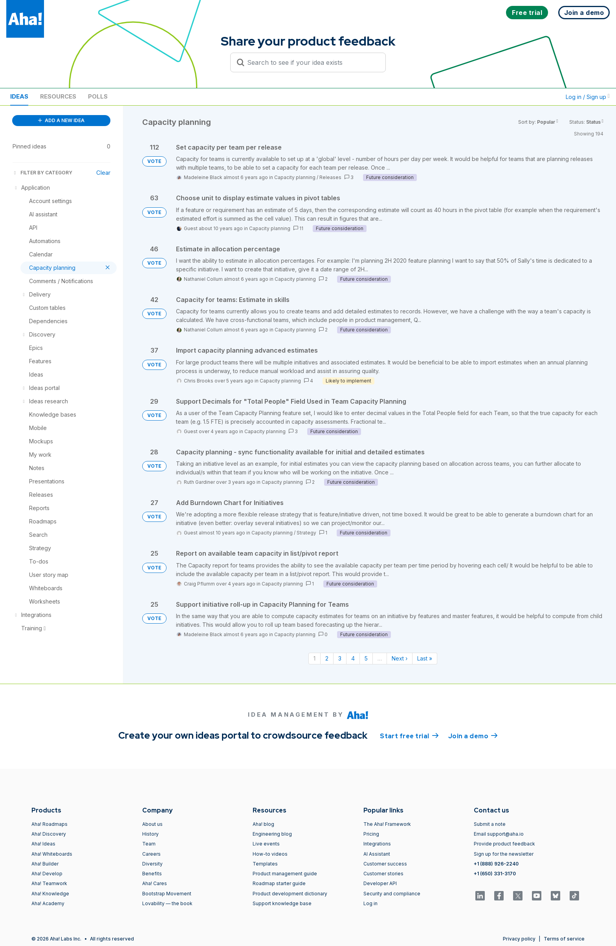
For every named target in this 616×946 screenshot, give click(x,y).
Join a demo (473, 735)
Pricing (371, 834)
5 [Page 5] (366, 658)
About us (152, 824)
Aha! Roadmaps (49, 824)
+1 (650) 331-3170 (495, 873)
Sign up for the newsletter (504, 854)
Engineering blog (272, 834)
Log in (370, 903)
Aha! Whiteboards (51, 854)
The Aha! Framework (387, 824)
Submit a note (490, 824)
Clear (103, 172)
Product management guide (285, 873)
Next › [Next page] (399, 658)
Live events (266, 844)
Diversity (152, 864)
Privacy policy (519, 939)
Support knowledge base (282, 903)
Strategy (306, 533)
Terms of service (564, 939)
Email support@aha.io (499, 834)
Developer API (380, 883)
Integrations (377, 844)
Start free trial (409, 735)
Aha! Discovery (48, 834)
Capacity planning (294, 177)
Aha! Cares (154, 883)
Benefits (152, 873)
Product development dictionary (290, 894)
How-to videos (270, 854)
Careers (151, 854)
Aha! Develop (46, 873)
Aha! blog (263, 824)
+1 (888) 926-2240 (496, 864)
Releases (330, 177)
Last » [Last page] (424, 658)
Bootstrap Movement (166, 894)
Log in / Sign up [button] (588, 96)
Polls (98, 96)
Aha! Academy (47, 903)
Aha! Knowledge (50, 894)
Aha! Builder (45, 864)
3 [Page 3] (339, 658)
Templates (265, 864)
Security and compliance (391, 894)
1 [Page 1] (314, 658)
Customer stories (383, 873)
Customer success (385, 864)
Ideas (19, 96)
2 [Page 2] (326, 658)
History (150, 834)
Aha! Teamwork (49, 883)
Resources (58, 96)
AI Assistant (376, 854)
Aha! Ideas (43, 844)
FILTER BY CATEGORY (42, 173)
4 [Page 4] (353, 658)
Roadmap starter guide (279, 883)
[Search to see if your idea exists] (311, 62)
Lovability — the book (167, 903)
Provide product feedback (504, 844)
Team (149, 844)
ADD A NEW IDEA (61, 120)
